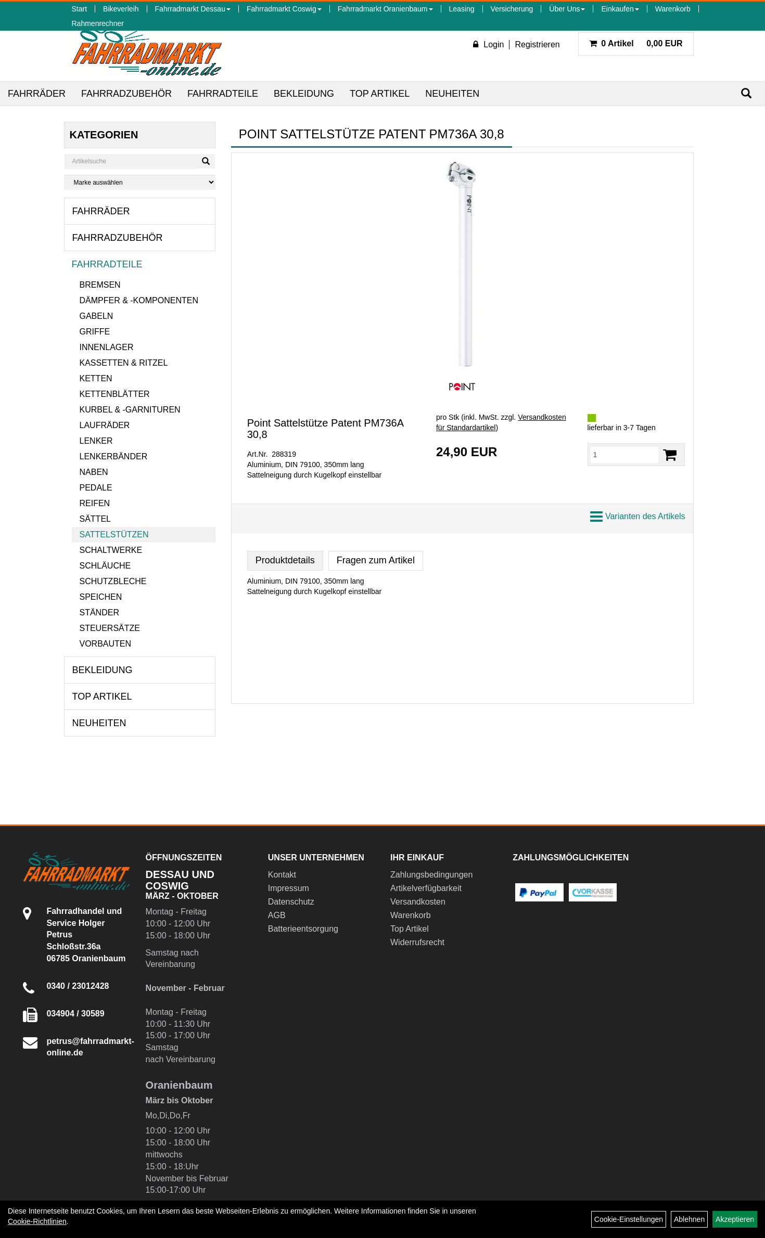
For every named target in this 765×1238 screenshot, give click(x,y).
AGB (277, 915)
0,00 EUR (636, 43)
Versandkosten (417, 901)
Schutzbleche (113, 581)
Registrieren (537, 44)
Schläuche (105, 565)
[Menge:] (625, 454)
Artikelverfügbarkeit (426, 888)
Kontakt (282, 874)
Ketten (96, 378)
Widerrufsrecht (417, 942)
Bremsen (100, 284)
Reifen (95, 503)
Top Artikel (380, 93)
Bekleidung (304, 93)
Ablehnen (689, 1219)
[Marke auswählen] (139, 182)
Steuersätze (110, 628)
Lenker (96, 440)
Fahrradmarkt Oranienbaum (385, 8)
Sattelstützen (114, 534)
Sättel (95, 518)
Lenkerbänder (114, 456)
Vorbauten (106, 643)
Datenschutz (291, 901)
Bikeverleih (120, 8)
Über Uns (567, 8)
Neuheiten (452, 93)
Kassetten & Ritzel (124, 362)
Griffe (95, 331)
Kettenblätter (115, 394)
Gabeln (96, 316)
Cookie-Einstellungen (628, 1219)
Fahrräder (37, 93)
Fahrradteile (222, 93)
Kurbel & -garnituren (130, 409)
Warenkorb (673, 8)
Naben (94, 472)
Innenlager (107, 347)
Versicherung (512, 8)
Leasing (462, 8)
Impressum (288, 888)
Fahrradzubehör (126, 93)
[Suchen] (746, 93)
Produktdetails (285, 560)
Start (79, 8)
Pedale (96, 487)
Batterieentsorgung (303, 928)
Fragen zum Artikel (376, 560)
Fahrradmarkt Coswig (284, 8)
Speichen (101, 596)
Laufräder (105, 425)
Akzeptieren (735, 1219)
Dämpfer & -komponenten (139, 300)
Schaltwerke (111, 550)
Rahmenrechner (98, 23)
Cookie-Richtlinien (37, 1221)
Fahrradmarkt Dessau (193, 8)
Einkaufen (620, 8)
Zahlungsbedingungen (431, 874)
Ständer (99, 612)
